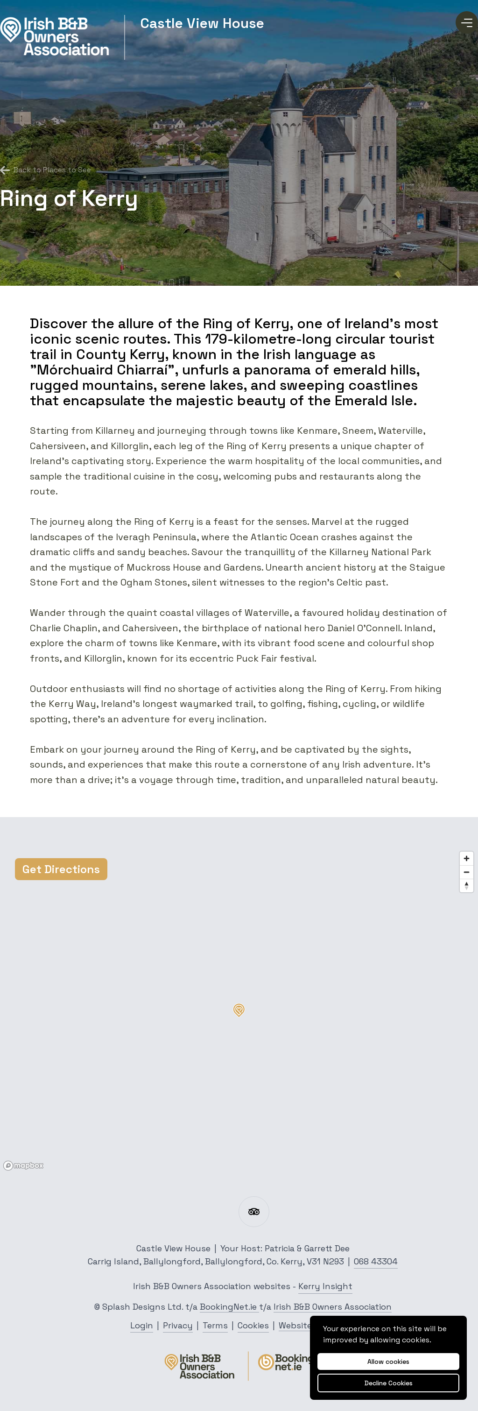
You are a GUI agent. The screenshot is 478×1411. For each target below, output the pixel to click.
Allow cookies (388, 1361)
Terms (215, 1325)
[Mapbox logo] (23, 1165)
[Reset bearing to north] (466, 885)
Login (141, 1325)
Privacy (178, 1325)
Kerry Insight (325, 1286)
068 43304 (376, 1261)
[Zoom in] (466, 858)
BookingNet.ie (229, 1306)
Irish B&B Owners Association (333, 1306)
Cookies (253, 1325)
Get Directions (61, 869)
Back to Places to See (45, 170)
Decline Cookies (389, 1383)
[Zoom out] (466, 872)
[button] (239, 1010)
